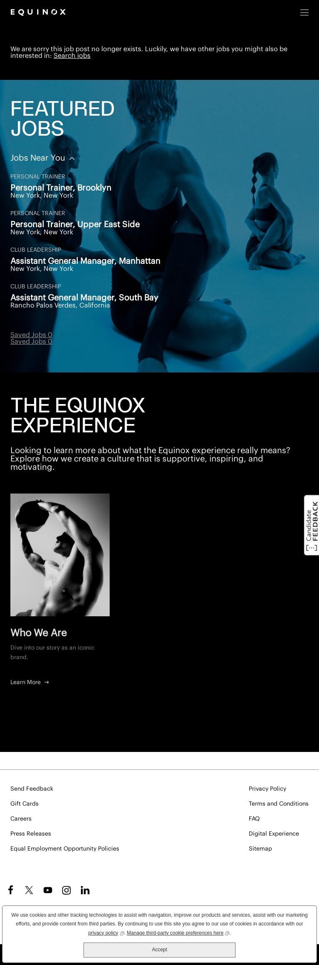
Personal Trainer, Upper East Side (75, 225)
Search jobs (72, 55)
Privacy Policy (267, 789)
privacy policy (106, 932)
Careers (21, 819)
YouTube (48, 890)
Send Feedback (31, 789)
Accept (159, 950)
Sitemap (260, 849)
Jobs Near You (38, 158)
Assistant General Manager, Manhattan (85, 261)
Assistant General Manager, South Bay (84, 298)
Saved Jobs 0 (31, 335)
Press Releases (30, 834)
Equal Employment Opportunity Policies (64, 849)
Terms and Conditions (279, 804)
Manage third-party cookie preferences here (178, 932)
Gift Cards (24, 804)
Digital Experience (274, 834)
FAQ (254, 819)
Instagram (66, 890)
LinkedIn (85, 890)
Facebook (9, 890)
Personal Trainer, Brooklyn (60, 188)
